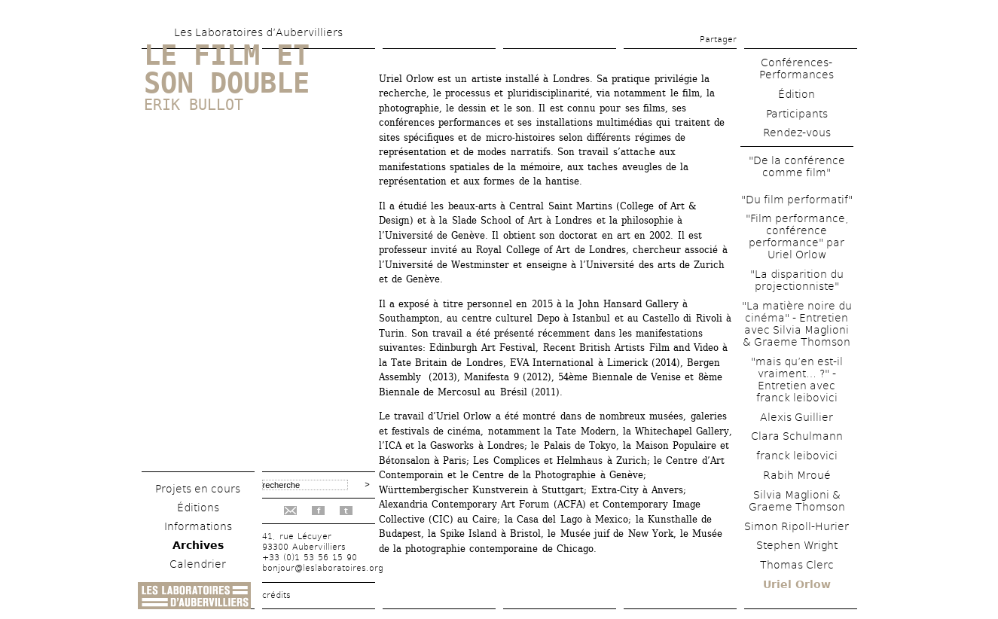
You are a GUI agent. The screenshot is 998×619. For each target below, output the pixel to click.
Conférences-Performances (796, 68)
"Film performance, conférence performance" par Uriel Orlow (797, 236)
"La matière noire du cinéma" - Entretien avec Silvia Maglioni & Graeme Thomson (797, 324)
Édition (796, 94)
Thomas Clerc (797, 565)
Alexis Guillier (796, 417)
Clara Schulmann (797, 436)
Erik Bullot (193, 105)
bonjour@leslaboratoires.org (322, 568)
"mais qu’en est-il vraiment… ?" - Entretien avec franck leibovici (797, 379)
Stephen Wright (797, 545)
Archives (198, 545)
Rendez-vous (797, 133)
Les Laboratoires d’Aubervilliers (258, 32)
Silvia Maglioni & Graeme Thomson (797, 501)
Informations (198, 526)
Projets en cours (197, 489)
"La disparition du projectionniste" (797, 280)
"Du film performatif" (797, 200)
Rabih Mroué (797, 475)
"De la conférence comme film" (797, 166)
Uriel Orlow (797, 584)
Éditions (198, 508)
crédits (276, 595)
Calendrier (197, 564)
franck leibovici (797, 456)
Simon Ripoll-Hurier (796, 526)
